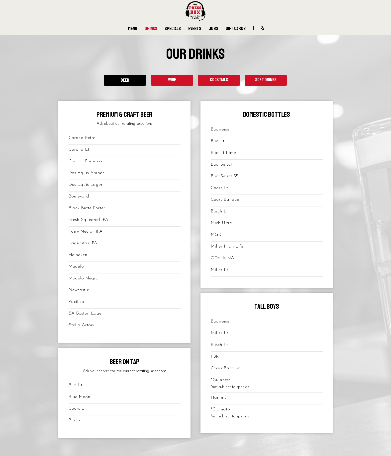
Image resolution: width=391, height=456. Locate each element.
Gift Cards (236, 28)
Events (194, 28)
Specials (173, 28)
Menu (132, 28)
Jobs (213, 28)
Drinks (151, 28)
